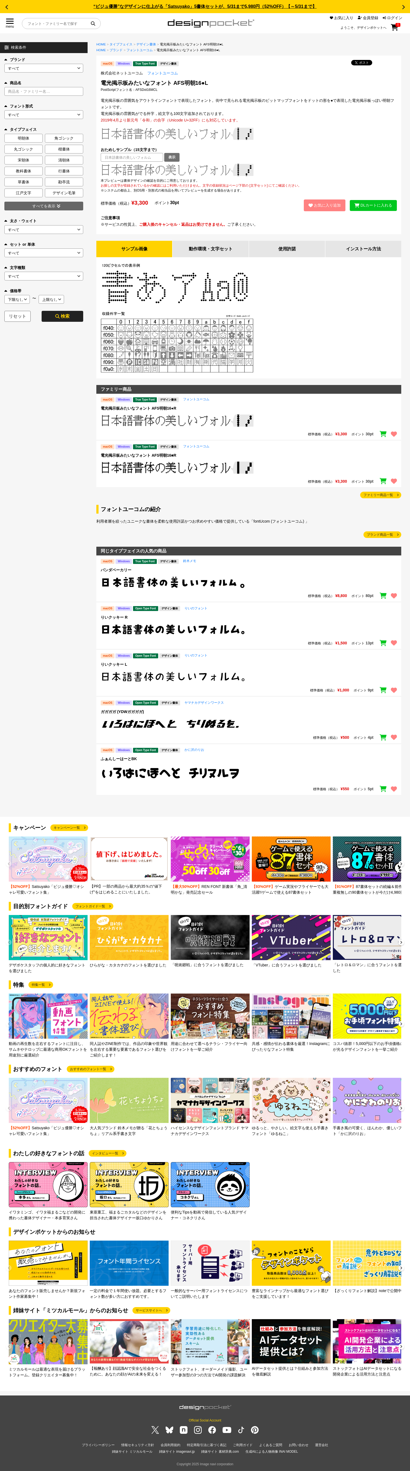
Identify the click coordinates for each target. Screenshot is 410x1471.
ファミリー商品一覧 (378, 495)
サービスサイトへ (149, 1310)
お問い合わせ (298, 1445)
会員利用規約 (170, 1445)
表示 (171, 157)
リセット (17, 316)
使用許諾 (287, 249)
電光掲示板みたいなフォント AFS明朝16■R (138, 455)
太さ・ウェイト (20, 221)
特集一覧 (38, 985)
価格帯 (12, 291)
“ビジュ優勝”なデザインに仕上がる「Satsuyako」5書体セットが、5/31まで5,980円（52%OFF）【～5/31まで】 (204, 6)
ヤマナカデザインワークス (204, 703)
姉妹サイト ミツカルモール (132, 1451)
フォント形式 (18, 106)
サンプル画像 (134, 249)
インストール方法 (363, 249)
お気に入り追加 (324, 205)
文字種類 (14, 267)
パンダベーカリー (116, 570)
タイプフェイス (120, 44)
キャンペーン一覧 (67, 828)
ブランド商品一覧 (380, 535)
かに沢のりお (194, 750)
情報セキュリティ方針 (137, 1445)
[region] (249, 170)
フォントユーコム (139, 50)
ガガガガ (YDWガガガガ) (122, 712)
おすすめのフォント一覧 (88, 1069)
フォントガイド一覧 (90, 906)
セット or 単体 (19, 244)
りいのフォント (195, 608)
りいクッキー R (114, 617)
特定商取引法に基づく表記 (206, 1445)
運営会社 (321, 1445)
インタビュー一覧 (105, 1153)
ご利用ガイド (243, 1445)
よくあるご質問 (270, 1445)
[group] (48, 865)
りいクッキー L (114, 664)
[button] (6, 7)
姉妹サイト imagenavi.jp (177, 1451)
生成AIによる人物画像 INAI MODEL (272, 1451)
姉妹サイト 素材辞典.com (220, 1451)
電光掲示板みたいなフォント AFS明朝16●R (138, 408)
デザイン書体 (146, 44)
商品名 (12, 83)
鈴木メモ (189, 561)
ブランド (14, 59)
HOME (101, 44)
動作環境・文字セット (211, 249)
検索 (62, 316)
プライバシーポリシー (98, 1445)
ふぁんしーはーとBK (119, 759)
